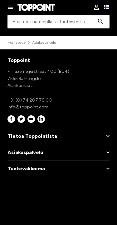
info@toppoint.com (27, 107)
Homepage (16, 42)
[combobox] (58, 22)
